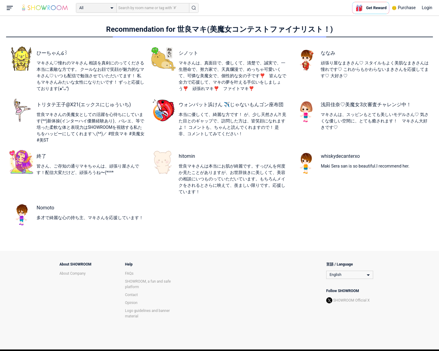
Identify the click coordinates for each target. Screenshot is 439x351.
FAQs (129, 273)
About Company (72, 273)
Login (427, 7)
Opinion (131, 303)
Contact (131, 295)
